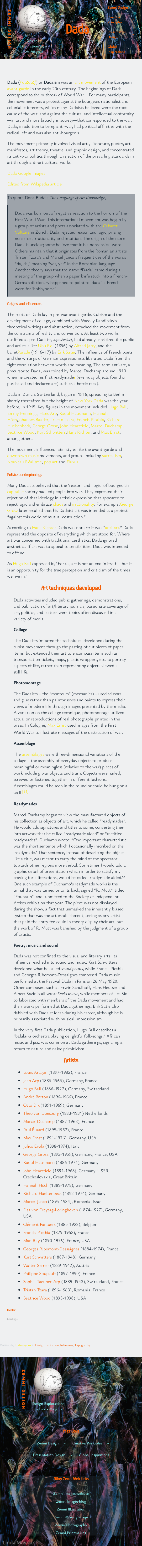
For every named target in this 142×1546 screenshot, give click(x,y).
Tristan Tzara (62, 419)
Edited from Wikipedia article (34, 184)
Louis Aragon (35, 1072)
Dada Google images (26, 173)
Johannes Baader (33, 419)
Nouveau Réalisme (24, 461)
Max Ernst (110, 432)
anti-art (112, 527)
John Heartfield (74, 425)
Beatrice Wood (21, 432)
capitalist (15, 491)
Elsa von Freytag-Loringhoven (50, 1209)
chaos (58, 504)
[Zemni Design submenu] (130, 7)
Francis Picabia (90, 419)
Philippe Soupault (39, 1273)
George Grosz (45, 425)
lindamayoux (23, 1345)
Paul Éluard (33, 1129)
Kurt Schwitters (51, 432)
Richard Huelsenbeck (42, 1193)
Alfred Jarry (84, 345)
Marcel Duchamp (106, 425)
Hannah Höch (35, 1185)
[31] (25, 791)
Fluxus (72, 461)
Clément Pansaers (39, 1224)
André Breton (35, 1096)
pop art (50, 461)
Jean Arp (31, 1080)
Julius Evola (33, 1146)
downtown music (23, 455)
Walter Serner (36, 1265)
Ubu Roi (45, 345)
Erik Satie (66, 352)
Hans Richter (78, 432)
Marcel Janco (35, 1201)
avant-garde (18, 88)
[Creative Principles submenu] (133, 20)
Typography (82, 1345)
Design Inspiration (47, 1345)
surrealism (111, 455)
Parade (23, 352)
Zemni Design (9, 29)
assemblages (33, 754)
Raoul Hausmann (75, 413)
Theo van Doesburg (41, 1113)
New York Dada (88, 400)
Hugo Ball (117, 407)
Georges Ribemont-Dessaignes (51, 1249)
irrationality (83, 504)
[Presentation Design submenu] (133, 34)
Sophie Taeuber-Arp (41, 1281)
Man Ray (31, 1240)
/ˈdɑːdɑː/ (28, 82)
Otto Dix (31, 1105)
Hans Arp (48, 413)
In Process (66, 1345)
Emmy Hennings (22, 413)
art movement (87, 82)
